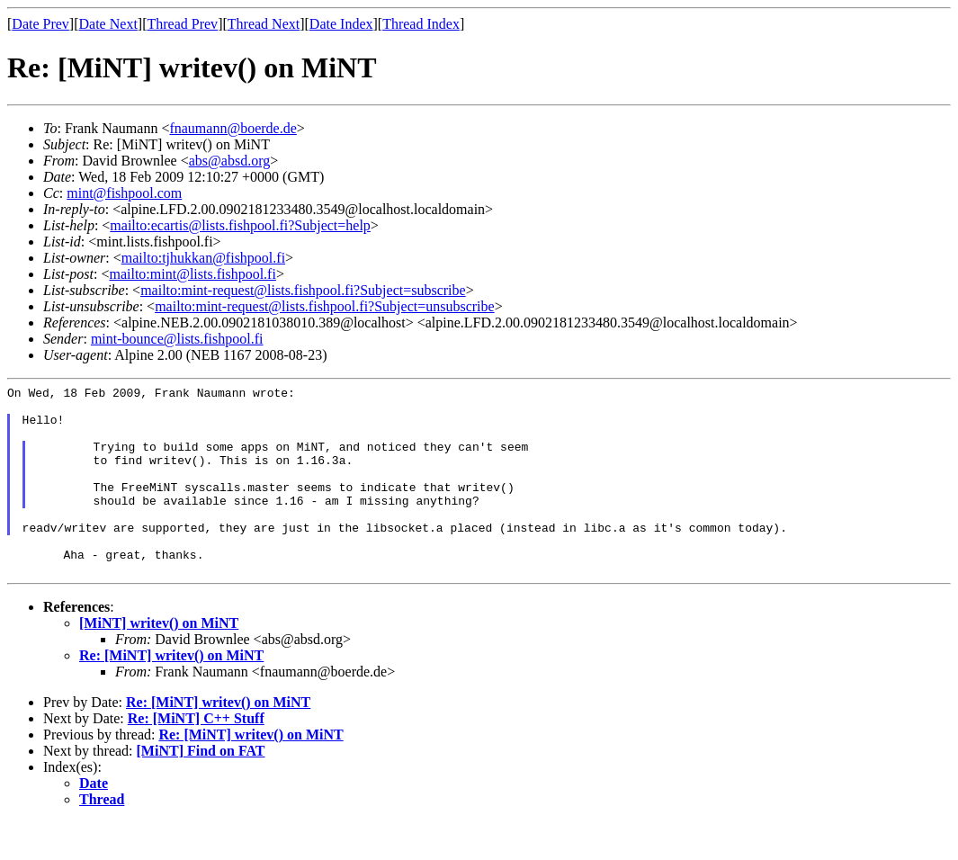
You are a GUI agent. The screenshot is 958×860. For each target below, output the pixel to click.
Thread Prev (182, 23)
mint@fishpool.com (124, 193)
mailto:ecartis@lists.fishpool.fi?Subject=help (240, 225)
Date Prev (40, 23)
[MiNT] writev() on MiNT (158, 660)
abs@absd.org (229, 160)
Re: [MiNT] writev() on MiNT (171, 693)
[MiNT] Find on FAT (201, 788)
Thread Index (421, 23)
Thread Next (264, 23)
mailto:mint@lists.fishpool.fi (192, 274)
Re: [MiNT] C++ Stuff (196, 756)
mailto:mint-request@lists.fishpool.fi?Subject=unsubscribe (324, 306)
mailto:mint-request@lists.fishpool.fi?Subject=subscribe (302, 290)
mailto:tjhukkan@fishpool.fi (203, 257)
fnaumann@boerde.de (232, 128)
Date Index (341, 23)
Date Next (108, 23)
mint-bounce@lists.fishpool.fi (177, 338)
